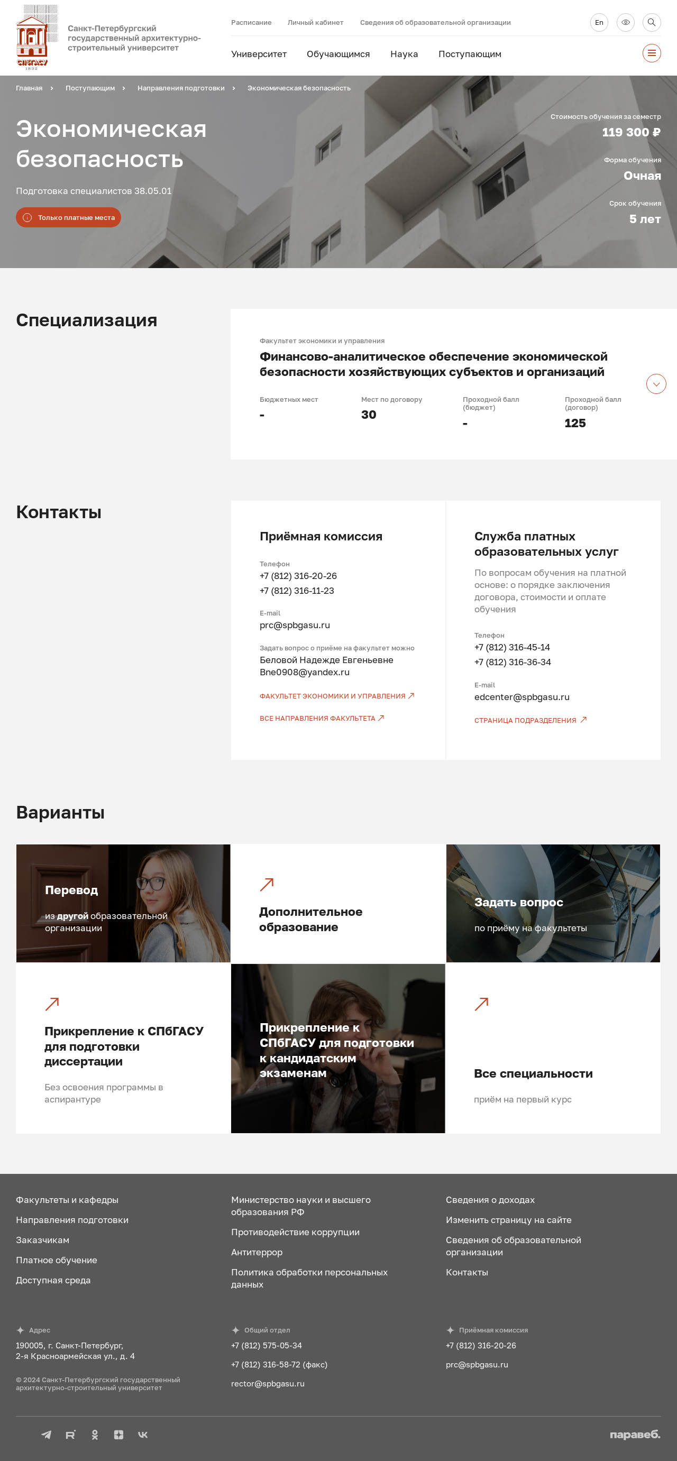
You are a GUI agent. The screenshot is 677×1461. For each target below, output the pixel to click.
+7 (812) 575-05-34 (266, 1345)
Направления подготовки (72, 1219)
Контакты (467, 1272)
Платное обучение (56, 1259)
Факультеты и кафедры (67, 1199)
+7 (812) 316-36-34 (512, 661)
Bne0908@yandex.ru (305, 671)
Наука (404, 53)
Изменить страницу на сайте (509, 1219)
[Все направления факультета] (338, 718)
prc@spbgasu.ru (295, 624)
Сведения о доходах (490, 1199)
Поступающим (469, 53)
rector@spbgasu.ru (268, 1383)
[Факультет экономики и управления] (338, 696)
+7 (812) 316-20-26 (298, 575)
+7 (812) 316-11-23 (297, 590)
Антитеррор (256, 1251)
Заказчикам (42, 1239)
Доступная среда (53, 1279)
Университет (259, 53)
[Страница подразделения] (553, 720)
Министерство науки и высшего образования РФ (301, 1205)
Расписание (251, 22)
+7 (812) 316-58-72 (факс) (279, 1364)
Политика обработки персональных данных (309, 1278)
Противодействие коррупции (295, 1231)
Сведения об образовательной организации (435, 22)
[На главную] (123, 38)
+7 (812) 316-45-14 (512, 647)
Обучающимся (338, 53)
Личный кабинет (316, 22)
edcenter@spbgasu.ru (522, 696)
